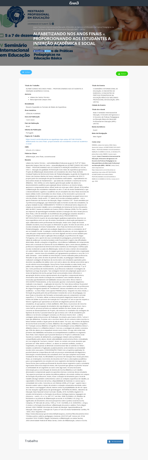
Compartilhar (38, 51)
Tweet (47, 51)
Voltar (26, 72)
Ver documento (115, 441)
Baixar (122, 73)
